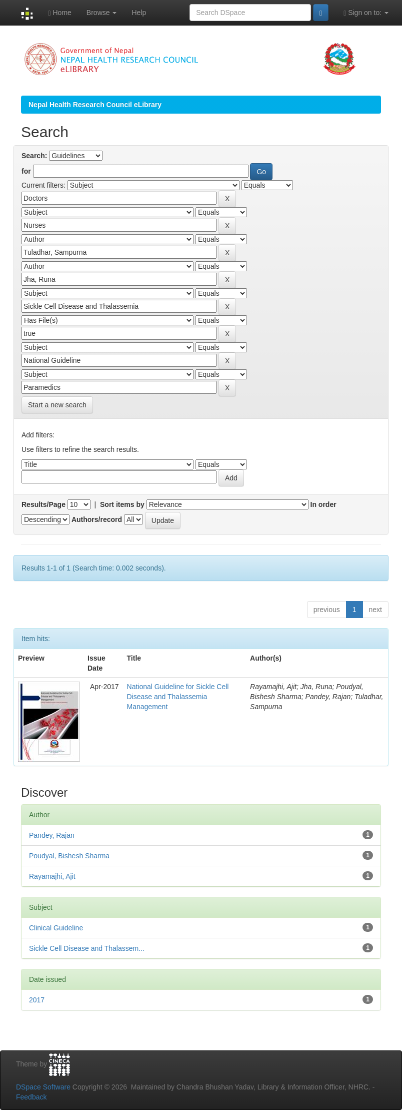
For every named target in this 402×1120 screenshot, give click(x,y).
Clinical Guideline (56, 928)
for (26, 171)
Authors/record (97, 519)
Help (139, 13)
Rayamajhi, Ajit (52, 876)
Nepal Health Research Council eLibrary (95, 105)
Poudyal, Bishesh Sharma (69, 856)
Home (59, 13)
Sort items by (122, 504)
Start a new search (57, 405)
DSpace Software (43, 1087)
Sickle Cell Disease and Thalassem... (86, 948)
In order (323, 504)
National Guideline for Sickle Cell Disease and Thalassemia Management (178, 697)
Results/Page (44, 504)
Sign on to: (366, 13)
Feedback (31, 1097)
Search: (34, 156)
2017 (36, 1000)
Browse (101, 13)
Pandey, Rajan (51, 835)
